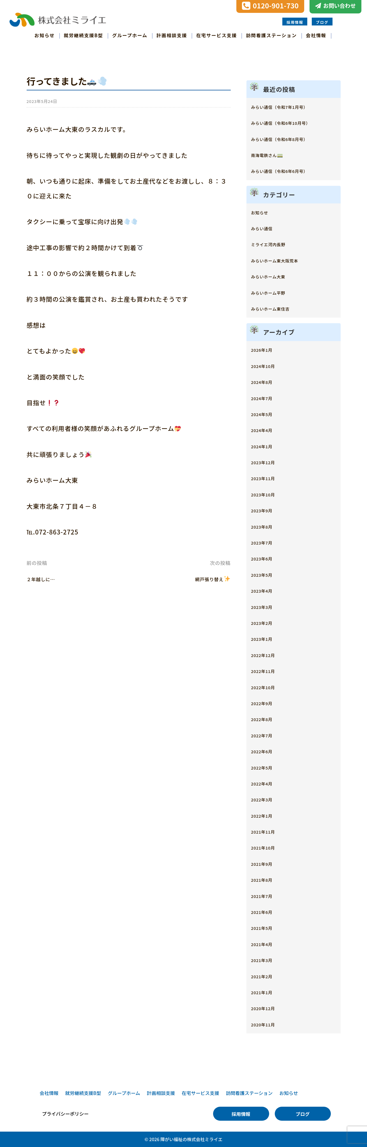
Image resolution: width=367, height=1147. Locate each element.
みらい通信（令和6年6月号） (289, 170)
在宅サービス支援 (216, 35)
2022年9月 (265, 703)
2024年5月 (265, 414)
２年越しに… (46, 578)
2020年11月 (267, 1024)
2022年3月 (265, 799)
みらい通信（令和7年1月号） (289, 106)
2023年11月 (267, 478)
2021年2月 (265, 976)
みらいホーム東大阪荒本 (283, 260)
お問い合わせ (339, 6)
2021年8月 (265, 879)
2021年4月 (265, 944)
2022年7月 (265, 735)
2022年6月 (265, 751)
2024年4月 (265, 430)
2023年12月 (267, 462)
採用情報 (295, 22)
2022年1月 (265, 815)
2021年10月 (267, 847)
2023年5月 (265, 574)
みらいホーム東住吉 (277, 308)
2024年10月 (267, 366)
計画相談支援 (171, 35)
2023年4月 (265, 590)
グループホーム (129, 35)
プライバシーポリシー (65, 1113)
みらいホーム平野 (274, 292)
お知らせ (44, 35)
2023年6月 (265, 558)
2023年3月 (265, 606)
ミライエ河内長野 (274, 244)
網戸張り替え (207, 578)
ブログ (322, 22)
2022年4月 (265, 783)
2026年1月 (265, 349)
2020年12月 (267, 1008)
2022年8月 (265, 719)
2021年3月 (265, 960)
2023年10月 (267, 494)
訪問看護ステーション (271, 35)
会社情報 (316, 35)
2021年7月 (265, 896)
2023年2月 (265, 622)
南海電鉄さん (271, 155)
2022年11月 (267, 671)
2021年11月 (267, 831)
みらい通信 (265, 228)
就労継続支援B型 (83, 35)
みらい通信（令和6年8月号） (289, 139)
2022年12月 (267, 655)
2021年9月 (265, 863)
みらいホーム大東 (274, 276)
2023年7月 (265, 542)
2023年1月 (265, 638)
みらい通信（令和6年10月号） (291, 122)
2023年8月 (265, 526)
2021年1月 (265, 992)
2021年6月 (265, 911)
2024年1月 (265, 446)
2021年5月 (265, 927)
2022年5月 (265, 767)
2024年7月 (265, 398)
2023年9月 (265, 510)
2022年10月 (267, 687)
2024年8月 (265, 381)
